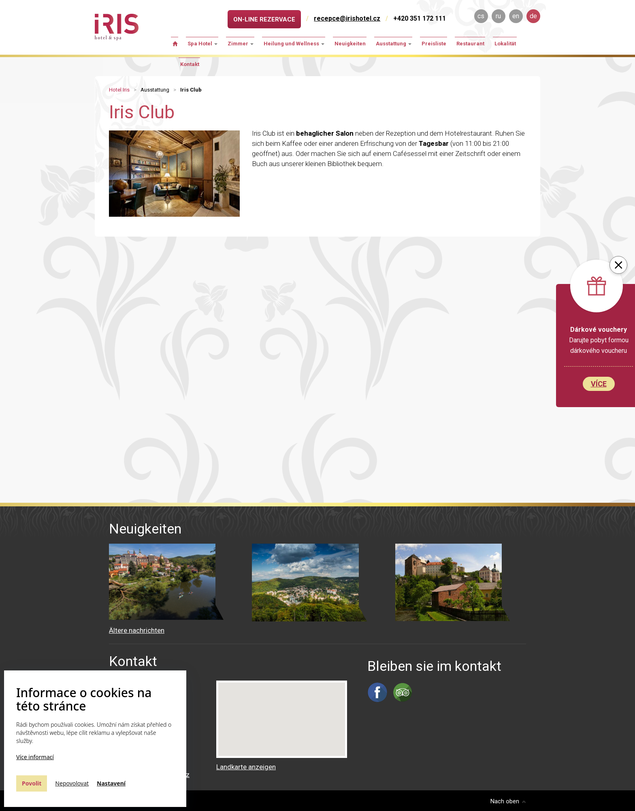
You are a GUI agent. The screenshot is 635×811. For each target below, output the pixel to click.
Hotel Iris (119, 90)
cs (480, 16)
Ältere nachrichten (136, 630)
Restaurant (470, 44)
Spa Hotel (202, 44)
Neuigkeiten (350, 44)
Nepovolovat (72, 783)
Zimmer (241, 44)
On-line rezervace (264, 19)
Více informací (35, 757)
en (515, 16)
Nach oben (508, 801)
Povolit (31, 783)
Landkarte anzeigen (246, 767)
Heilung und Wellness (294, 44)
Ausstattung (393, 44)
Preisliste (434, 44)
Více (599, 384)
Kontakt (189, 64)
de (533, 16)
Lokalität (505, 44)
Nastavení (111, 783)
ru (498, 16)
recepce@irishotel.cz (347, 18)
